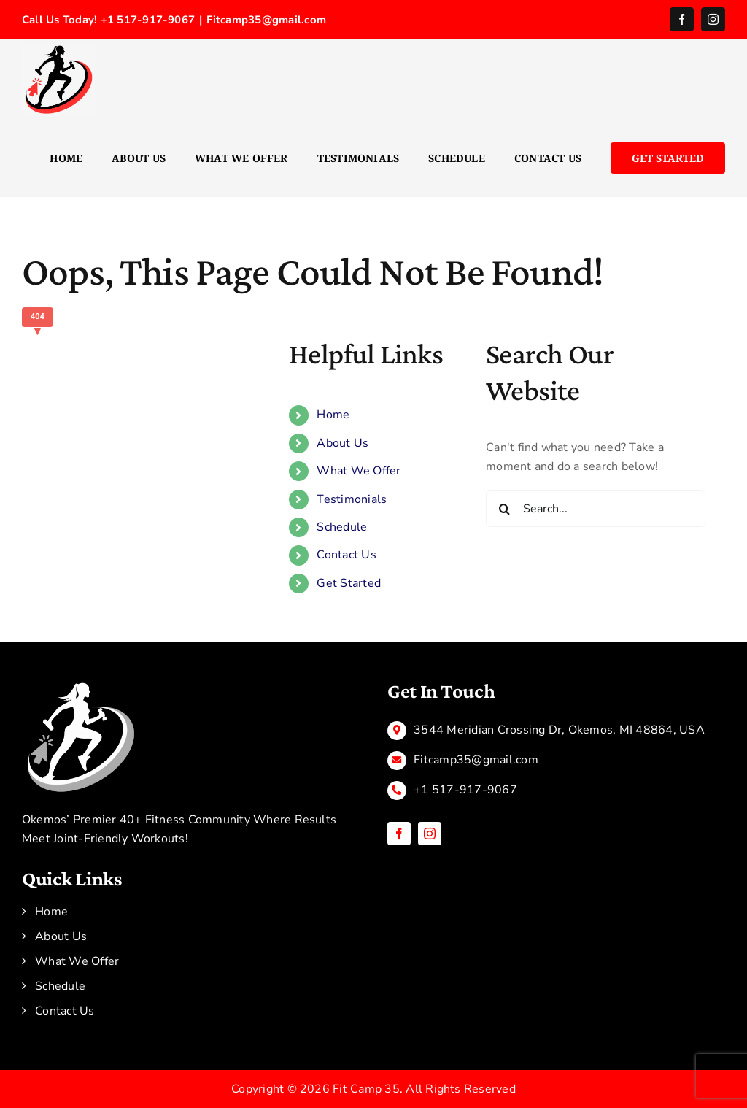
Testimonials (352, 499)
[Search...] (595, 508)
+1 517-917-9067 (465, 790)
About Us (342, 443)
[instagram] (429, 833)
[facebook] (399, 833)
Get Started (349, 583)
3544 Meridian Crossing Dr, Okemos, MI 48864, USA (559, 730)
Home (333, 415)
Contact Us (346, 555)
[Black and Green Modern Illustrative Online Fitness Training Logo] (80, 685)
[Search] (504, 508)
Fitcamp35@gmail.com (266, 19)
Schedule (342, 527)
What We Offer (358, 471)
